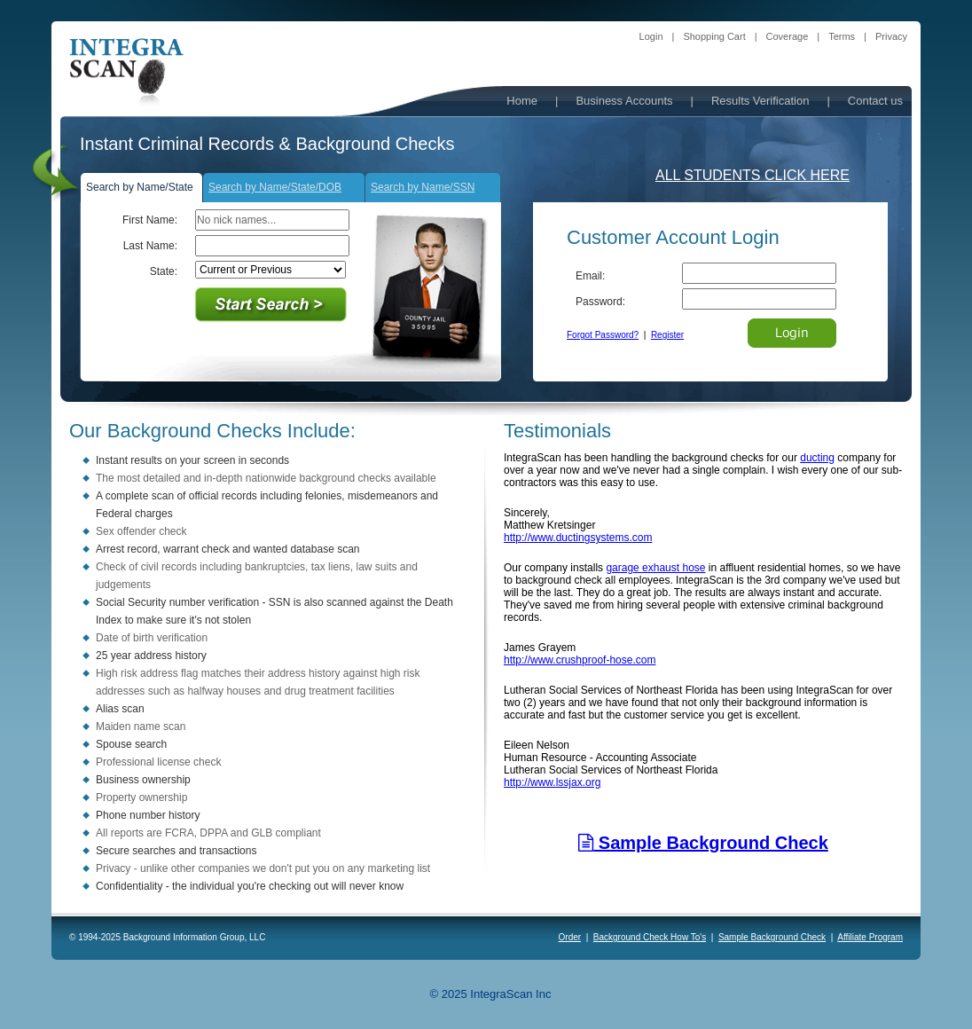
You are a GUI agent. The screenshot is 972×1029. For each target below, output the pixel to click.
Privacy (891, 36)
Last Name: (150, 246)
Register (667, 335)
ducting (817, 458)
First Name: (149, 220)
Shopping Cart (714, 36)
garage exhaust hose (655, 568)
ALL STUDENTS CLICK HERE (752, 175)
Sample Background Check (703, 842)
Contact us (875, 100)
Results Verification (760, 100)
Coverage (787, 36)
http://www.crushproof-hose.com (579, 660)
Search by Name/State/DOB (274, 187)
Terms (841, 36)
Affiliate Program (870, 937)
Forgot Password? (603, 335)
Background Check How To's (649, 937)
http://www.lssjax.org (552, 782)
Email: (590, 276)
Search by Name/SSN (422, 187)
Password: (600, 301)
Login (651, 36)
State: (163, 271)
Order (570, 937)
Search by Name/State (139, 187)
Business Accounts (624, 100)
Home (521, 100)
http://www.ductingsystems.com (578, 537)
